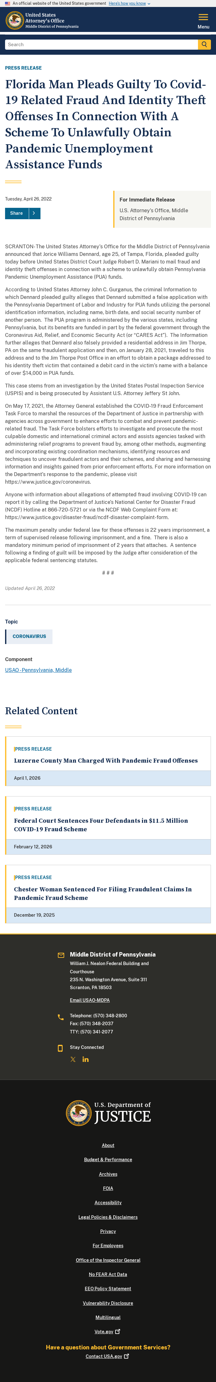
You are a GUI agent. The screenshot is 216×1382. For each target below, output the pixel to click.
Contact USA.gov (108, 1356)
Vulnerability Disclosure (108, 1303)
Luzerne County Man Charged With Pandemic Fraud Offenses (106, 761)
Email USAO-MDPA (90, 1000)
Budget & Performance (108, 1159)
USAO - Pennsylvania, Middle (38, 670)
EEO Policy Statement (108, 1288)
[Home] (44, 28)
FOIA (108, 1188)
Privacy (108, 1231)
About (108, 1145)
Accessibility (108, 1202)
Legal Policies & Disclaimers (108, 1217)
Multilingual (108, 1317)
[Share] (22, 213)
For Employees (108, 1245)
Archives (108, 1174)
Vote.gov (108, 1331)
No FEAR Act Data (108, 1274)
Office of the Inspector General (108, 1260)
